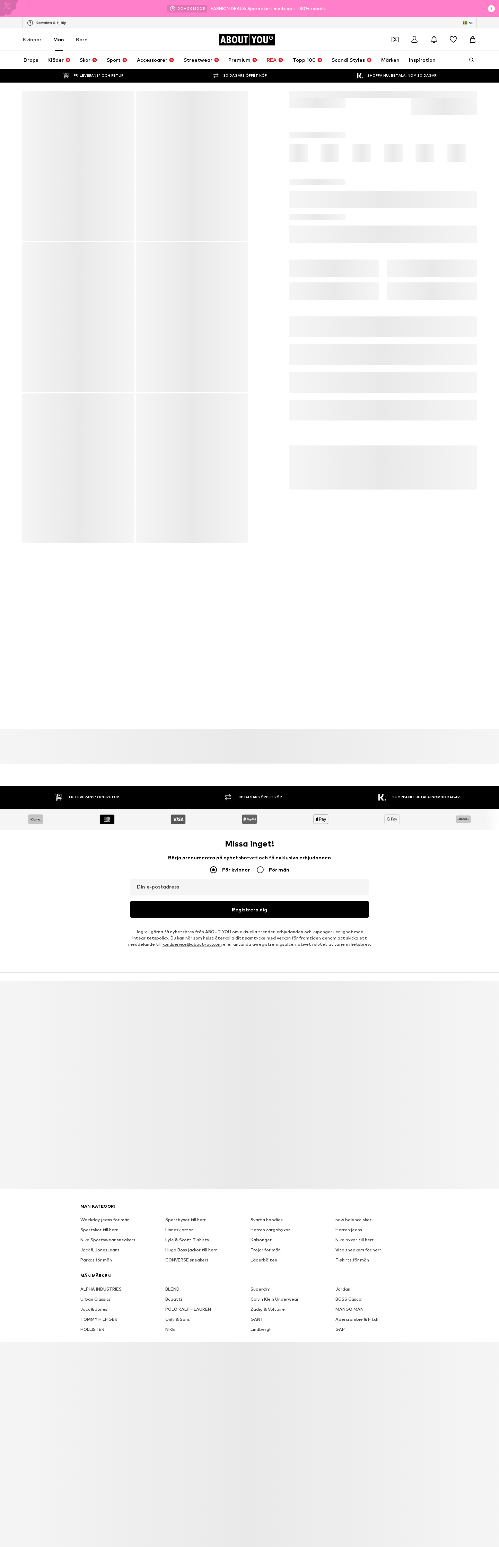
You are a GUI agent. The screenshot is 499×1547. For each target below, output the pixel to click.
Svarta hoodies (267, 1204)
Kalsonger (261, 1224)
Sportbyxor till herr (185, 1204)
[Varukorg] (473, 39)
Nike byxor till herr (354, 1224)
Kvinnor (32, 39)
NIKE (170, 1313)
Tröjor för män (266, 1234)
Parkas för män (96, 1244)
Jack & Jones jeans (100, 1234)
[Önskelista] (453, 39)
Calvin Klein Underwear (275, 1283)
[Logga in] (414, 39)
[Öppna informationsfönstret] (491, 8)
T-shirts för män (352, 1244)
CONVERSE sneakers (187, 1244)
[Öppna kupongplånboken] (395, 39)
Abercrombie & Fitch (356, 1303)
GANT (257, 1303)
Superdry (260, 1273)
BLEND (172, 1273)
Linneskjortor (179, 1214)
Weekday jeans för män (105, 1204)
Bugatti (173, 1283)
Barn (82, 39)
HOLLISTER (92, 1313)
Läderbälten (264, 1244)
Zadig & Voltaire (268, 1293)
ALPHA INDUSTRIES (101, 1273)
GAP (340, 1313)
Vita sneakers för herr (358, 1234)
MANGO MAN (349, 1293)
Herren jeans (348, 1214)
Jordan (342, 1273)
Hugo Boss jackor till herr (191, 1234)
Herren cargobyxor (270, 1214)
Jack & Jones (93, 1293)
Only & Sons (177, 1303)
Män (58, 39)
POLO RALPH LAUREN (188, 1293)
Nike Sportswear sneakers (107, 1224)
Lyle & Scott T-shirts (187, 1224)
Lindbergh (261, 1313)
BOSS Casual (348, 1283)
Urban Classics (95, 1283)
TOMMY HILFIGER (98, 1303)
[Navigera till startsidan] (246, 39)
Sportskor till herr (99, 1214)
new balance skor (353, 1204)
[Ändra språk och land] (468, 22)
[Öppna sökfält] (469, 60)
